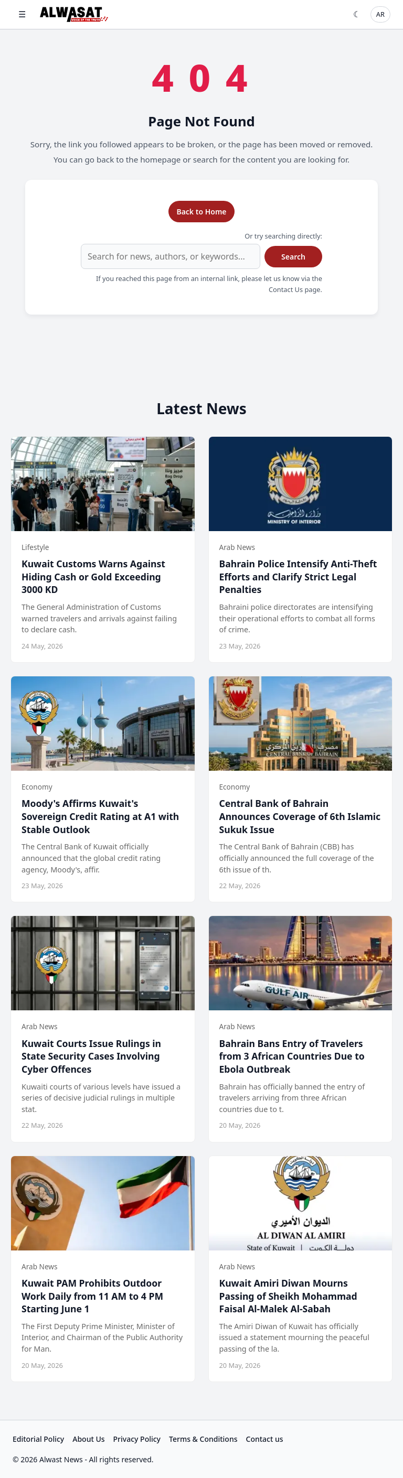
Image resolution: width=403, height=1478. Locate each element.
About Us (88, 1439)
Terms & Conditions (203, 1439)
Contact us (264, 1439)
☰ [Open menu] (22, 14)
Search (293, 257)
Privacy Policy (137, 1439)
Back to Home (201, 212)
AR (380, 14)
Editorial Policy (38, 1439)
